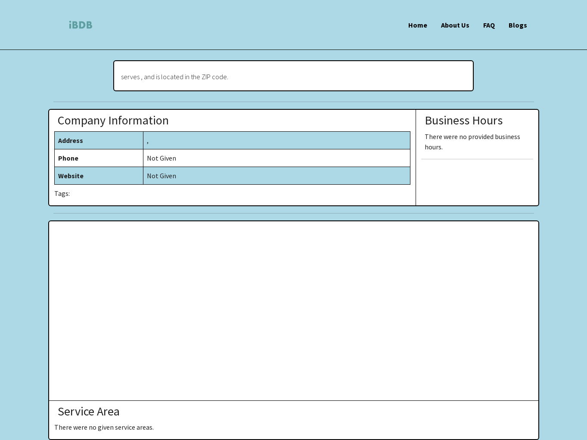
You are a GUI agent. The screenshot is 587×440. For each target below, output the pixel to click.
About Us (455, 25)
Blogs (518, 25)
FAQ (489, 25)
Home (417, 25)
